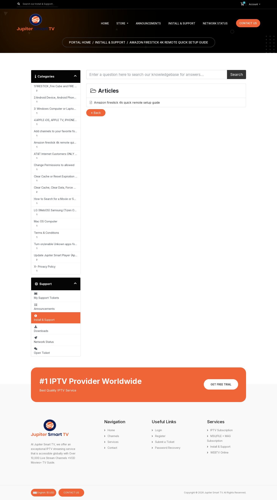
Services (113, 441)
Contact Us (248, 23)
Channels (113, 436)
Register (160, 436)
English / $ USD (43, 492)
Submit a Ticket (164, 441)
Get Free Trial (221, 384)
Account (254, 4)
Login (158, 430)
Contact (112, 447)
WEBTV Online (219, 452)
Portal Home (80, 42)
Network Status (215, 23)
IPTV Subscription (221, 430)
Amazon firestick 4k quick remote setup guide (124, 102)
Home (105, 23)
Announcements (148, 23)
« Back (96, 113)
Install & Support (181, 23)
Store (121, 23)
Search (236, 74)
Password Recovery (167, 447)
